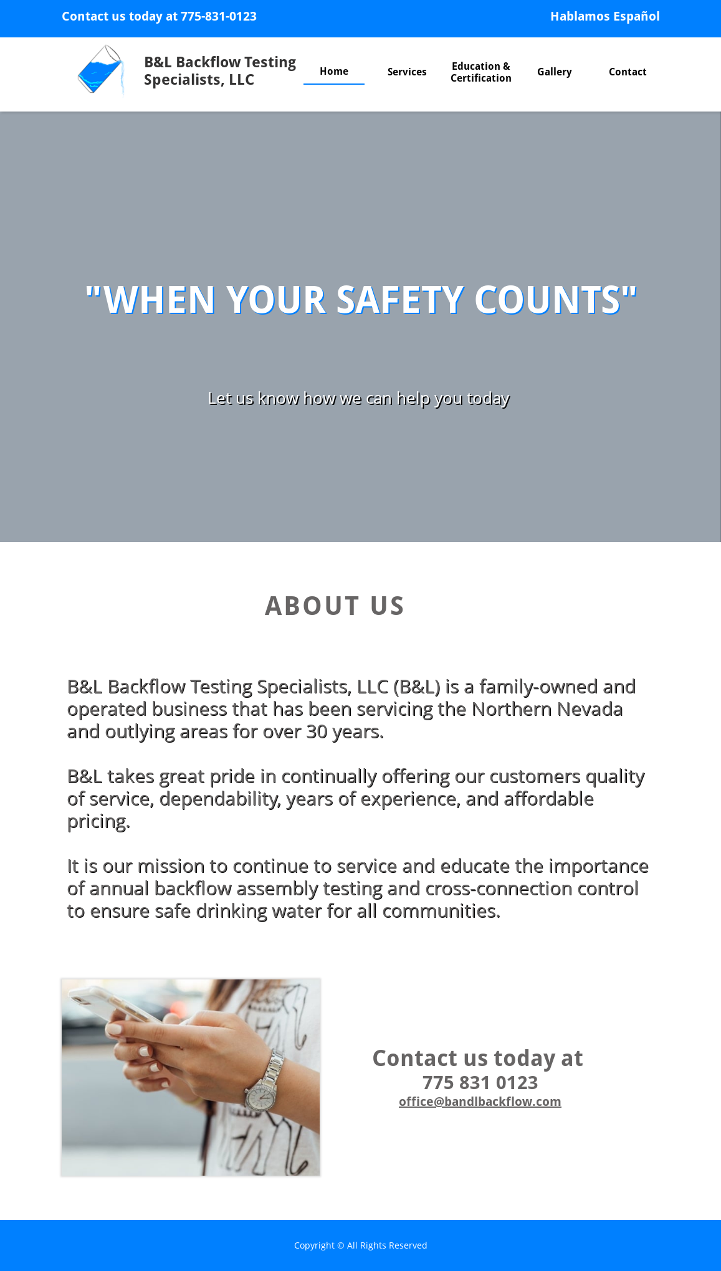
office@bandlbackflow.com (480, 1101)
